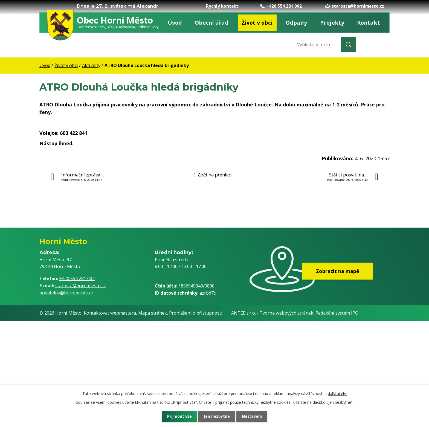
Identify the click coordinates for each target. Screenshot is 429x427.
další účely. (337, 393)
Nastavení (252, 416)
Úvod (175, 22)
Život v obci (257, 22)
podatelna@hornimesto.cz (66, 293)
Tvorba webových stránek (286, 313)
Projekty (332, 22)
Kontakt (368, 22)
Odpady (296, 22)
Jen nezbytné (217, 416)
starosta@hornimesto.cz (354, 6)
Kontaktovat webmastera (110, 313)
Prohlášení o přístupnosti (195, 313)
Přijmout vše (179, 416)
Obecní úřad (211, 22)
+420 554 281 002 (281, 6)
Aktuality (91, 65)
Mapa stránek (152, 313)
